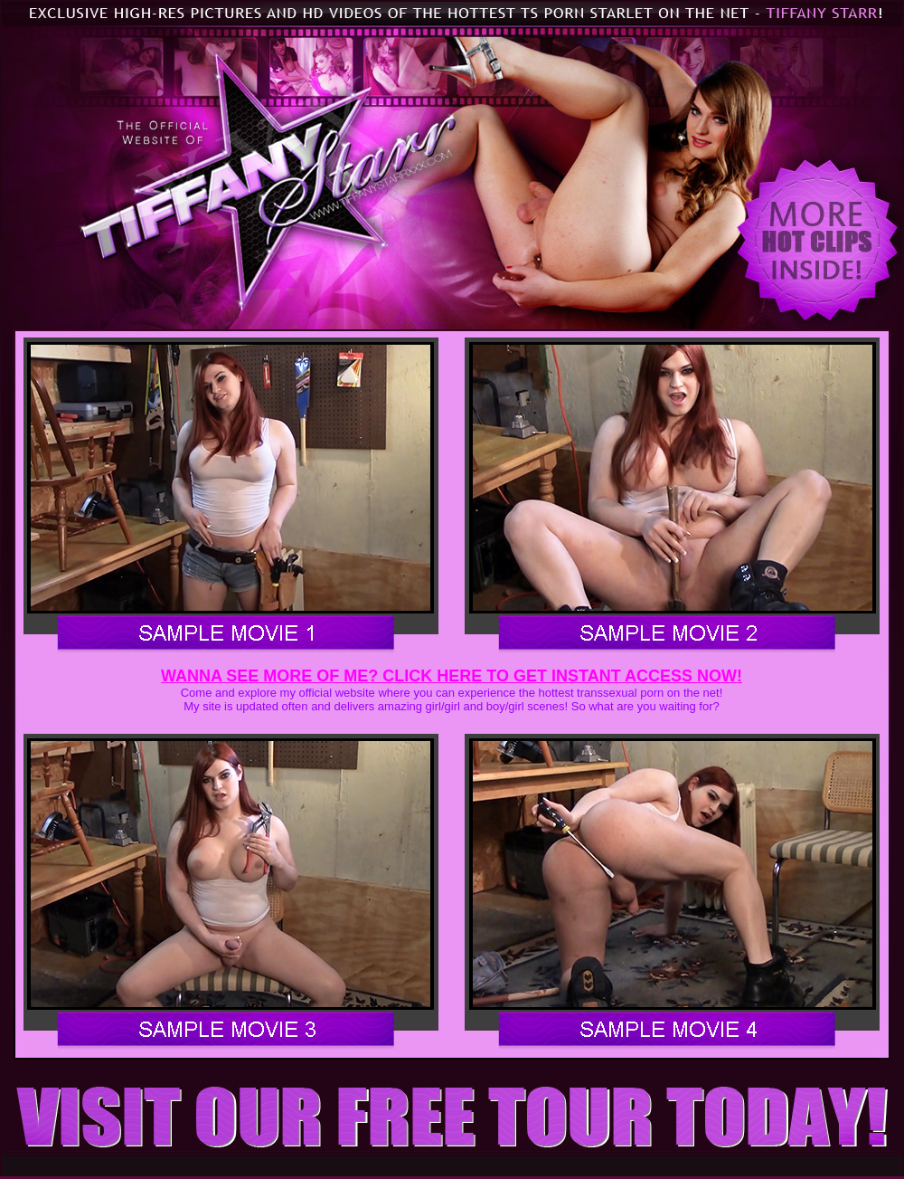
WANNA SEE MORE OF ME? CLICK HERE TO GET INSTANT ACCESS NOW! (451, 676)
